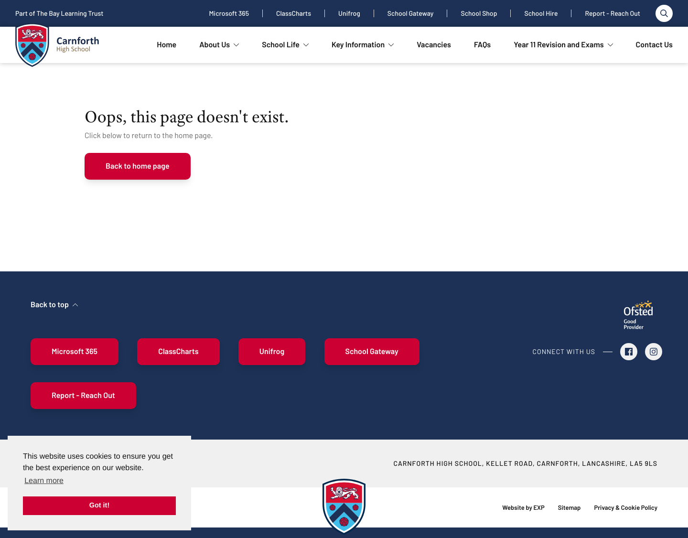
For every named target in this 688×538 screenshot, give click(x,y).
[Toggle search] (664, 13)
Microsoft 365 (229, 13)
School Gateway (410, 13)
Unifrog (349, 13)
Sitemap (569, 507)
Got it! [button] (99, 505)
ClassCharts (293, 13)
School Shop (479, 13)
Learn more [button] (44, 481)
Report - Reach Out (612, 13)
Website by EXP (523, 507)
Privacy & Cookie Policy (625, 507)
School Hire (541, 13)
